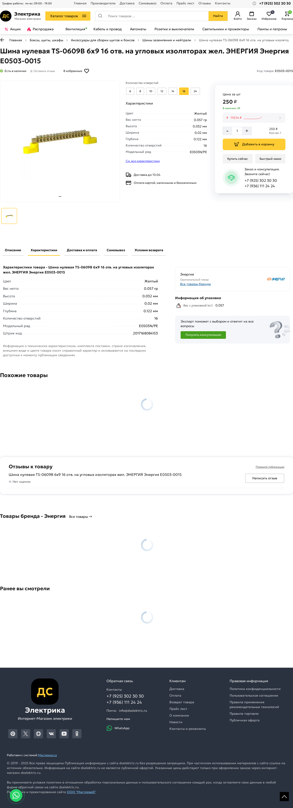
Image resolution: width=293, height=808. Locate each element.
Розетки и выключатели (174, 29)
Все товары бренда (195, 284)
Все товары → (80, 516)
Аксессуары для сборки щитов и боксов (103, 40)
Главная (80, 3)
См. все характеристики (143, 161)
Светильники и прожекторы (225, 29)
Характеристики (44, 250)
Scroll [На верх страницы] (284, 796)
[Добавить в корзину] (254, 144)
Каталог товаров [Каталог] (64, 16)
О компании (179, 715)
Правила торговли (244, 713)
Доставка (127, 3)
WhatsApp (117, 728)
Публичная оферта (245, 720)
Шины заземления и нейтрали (166, 40)
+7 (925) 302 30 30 (260, 180)
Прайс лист (185, 3)
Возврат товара (181, 702)
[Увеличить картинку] (60, 141)
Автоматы (138, 29)
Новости (175, 722)
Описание (13, 250)
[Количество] (237, 131)
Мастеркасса (47, 755)
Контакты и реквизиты (187, 729)
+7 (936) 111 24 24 (259, 186)
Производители (103, 3)
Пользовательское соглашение (254, 695)
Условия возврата (149, 250)
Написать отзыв (264, 478)
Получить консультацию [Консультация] (203, 334)
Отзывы (204, 3)
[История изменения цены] (254, 118)
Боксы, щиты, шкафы (46, 40)
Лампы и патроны (272, 29)
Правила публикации (270, 467)
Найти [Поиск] (218, 16)
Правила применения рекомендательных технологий (254, 704)
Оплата (166, 3)
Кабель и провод (107, 29)
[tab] (60, 196)
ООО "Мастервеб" (81, 792)
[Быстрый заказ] (270, 159)
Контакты (222, 3)
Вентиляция (75, 29)
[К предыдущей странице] (2, 40)
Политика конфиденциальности (255, 689)
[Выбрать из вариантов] (130, 91)
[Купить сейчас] (238, 159)
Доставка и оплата (82, 250)
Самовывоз (147, 3)
